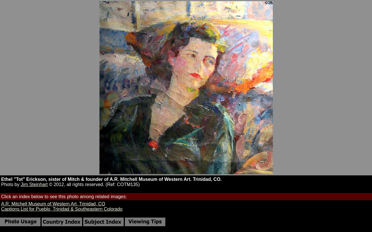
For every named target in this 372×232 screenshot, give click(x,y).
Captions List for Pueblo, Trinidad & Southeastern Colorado (62, 209)
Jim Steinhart (34, 184)
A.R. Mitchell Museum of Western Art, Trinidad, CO (53, 203)
